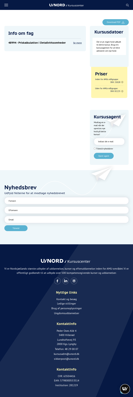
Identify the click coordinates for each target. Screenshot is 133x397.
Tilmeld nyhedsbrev (104, 148)
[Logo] (66, 5)
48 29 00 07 (71, 349)
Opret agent (103, 156)
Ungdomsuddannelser (66, 313)
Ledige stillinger (66, 303)
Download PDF (114, 22)
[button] (26, 5)
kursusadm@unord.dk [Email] (66, 354)
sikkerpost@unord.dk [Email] (66, 359)
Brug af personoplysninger (66, 308)
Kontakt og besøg (66, 299)
